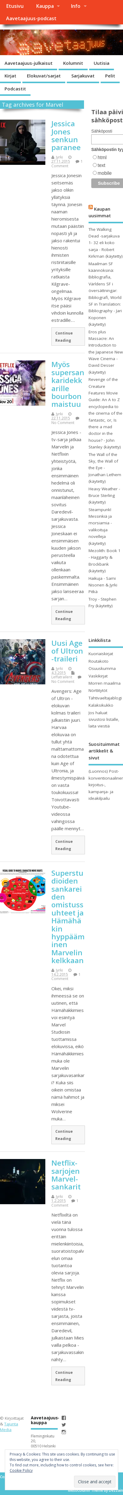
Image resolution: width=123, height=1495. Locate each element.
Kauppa (45, 6)
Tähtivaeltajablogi (105, 698)
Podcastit (15, 89)
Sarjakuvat (83, 76)
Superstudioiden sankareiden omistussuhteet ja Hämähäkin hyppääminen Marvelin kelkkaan (68, 916)
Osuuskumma (102, 668)
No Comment (62, 422)
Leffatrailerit (61, 677)
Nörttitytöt (98, 690)
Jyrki (59, 157)
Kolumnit (73, 63)
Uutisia (101, 63)
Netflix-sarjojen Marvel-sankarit (66, 1175)
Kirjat (10, 76)
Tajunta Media (9, 1426)
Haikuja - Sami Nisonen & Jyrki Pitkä (103, 585)
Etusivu (15, 6)
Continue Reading (64, 337)
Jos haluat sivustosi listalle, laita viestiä (104, 719)
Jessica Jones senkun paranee (66, 135)
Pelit (110, 76)
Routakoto (98, 661)
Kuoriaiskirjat (101, 653)
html (102, 157)
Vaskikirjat (98, 676)
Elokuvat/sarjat (44, 76)
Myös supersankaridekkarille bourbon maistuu (67, 384)
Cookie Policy (21, 1470)
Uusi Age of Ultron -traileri (67, 651)
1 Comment (67, 163)
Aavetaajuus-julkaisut (29, 63)
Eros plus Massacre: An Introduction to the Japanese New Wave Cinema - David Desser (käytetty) (106, 352)
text (101, 165)
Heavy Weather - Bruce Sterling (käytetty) (104, 495)
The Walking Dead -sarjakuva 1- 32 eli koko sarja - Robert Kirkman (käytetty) (106, 243)
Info (75, 6)
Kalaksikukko (101, 705)
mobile (105, 173)
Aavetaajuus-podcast (31, 18)
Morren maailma (105, 683)
